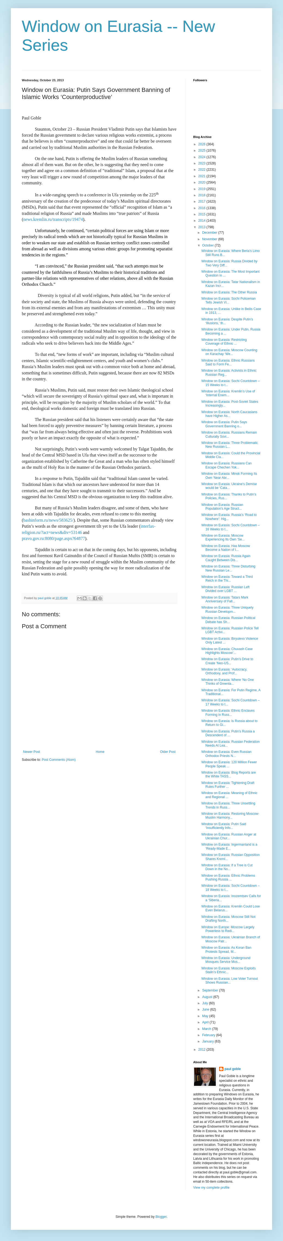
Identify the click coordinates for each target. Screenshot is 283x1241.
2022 (202, 170)
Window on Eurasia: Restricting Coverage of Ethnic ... (224, 341)
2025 (202, 150)
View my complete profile (211, 1187)
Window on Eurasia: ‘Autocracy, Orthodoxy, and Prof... (224, 671)
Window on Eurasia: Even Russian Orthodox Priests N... (226, 754)
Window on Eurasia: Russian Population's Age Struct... (222, 506)
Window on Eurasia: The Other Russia (229, 292)
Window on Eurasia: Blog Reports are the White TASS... (228, 774)
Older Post (168, 752)
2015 (202, 214)
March (207, 1029)
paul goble (232, 1069)
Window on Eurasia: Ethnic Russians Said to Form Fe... (228, 362)
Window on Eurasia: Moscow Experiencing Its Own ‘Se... (223, 537)
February (209, 1035)
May (205, 1016)
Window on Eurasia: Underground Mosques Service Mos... (225, 960)
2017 (202, 201)
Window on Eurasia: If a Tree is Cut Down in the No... (227, 867)
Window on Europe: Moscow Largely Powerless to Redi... (227, 929)
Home (100, 752)
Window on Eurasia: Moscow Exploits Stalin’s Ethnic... (228, 970)
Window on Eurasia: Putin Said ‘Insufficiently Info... (223, 826)
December (210, 233)
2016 (202, 208)
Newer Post (31, 752)
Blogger (161, 1217)
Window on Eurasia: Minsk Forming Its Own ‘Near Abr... (229, 475)
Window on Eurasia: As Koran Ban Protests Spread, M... (226, 949)
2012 (202, 1049)
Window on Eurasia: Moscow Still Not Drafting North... (228, 919)
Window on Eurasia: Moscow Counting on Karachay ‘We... (229, 352)
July (205, 1003)
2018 (202, 195)
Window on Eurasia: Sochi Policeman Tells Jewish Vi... (228, 300)
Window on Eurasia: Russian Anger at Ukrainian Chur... (228, 836)
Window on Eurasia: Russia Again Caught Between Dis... (225, 558)
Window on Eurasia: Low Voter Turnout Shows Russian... (229, 980)
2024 (202, 157)
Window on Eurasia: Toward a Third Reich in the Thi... (227, 578)
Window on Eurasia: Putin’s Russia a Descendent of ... (228, 733)
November (210, 239)
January (208, 1041)
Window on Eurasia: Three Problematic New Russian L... (229, 445)
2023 (202, 163)
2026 (202, 144)
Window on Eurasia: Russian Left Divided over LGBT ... (225, 589)
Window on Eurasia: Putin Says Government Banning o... (224, 424)
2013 (202, 227)
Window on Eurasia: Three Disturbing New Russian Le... (228, 568)
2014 (202, 221)
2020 (202, 182)
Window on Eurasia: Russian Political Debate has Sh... (228, 620)
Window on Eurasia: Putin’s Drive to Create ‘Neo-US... (227, 661)
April (206, 1022)
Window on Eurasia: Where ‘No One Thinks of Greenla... (227, 682)
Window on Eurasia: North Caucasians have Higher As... (229, 414)
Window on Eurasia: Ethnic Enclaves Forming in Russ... (227, 712)
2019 (202, 189)
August (207, 997)
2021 (202, 176)
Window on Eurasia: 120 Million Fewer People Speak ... (229, 764)
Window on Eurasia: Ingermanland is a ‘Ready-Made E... (229, 846)
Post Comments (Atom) (59, 760)
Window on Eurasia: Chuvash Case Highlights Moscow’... (227, 651)
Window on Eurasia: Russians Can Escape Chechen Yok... (226, 465)
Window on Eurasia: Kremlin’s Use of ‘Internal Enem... (228, 393)
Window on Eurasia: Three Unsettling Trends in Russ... (228, 805)
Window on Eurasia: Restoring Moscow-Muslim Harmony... (230, 815)
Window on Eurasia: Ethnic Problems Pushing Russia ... (228, 877)
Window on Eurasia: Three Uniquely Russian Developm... (227, 609)
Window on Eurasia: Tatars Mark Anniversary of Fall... (224, 599)
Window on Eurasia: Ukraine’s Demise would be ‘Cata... (229, 486)
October (208, 245)
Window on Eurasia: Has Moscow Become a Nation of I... (225, 548)
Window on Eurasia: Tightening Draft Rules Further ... (227, 785)
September (210, 990)
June (206, 1009)
